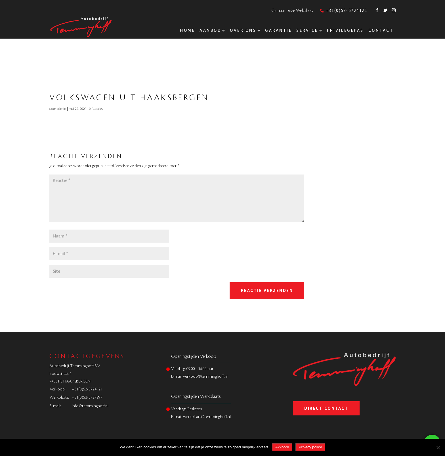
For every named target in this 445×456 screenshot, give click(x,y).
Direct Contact (326, 408)
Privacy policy (310, 447)
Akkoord (282, 447)
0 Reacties (96, 109)
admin (61, 109)
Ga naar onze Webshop (292, 10)
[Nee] (438, 447)
